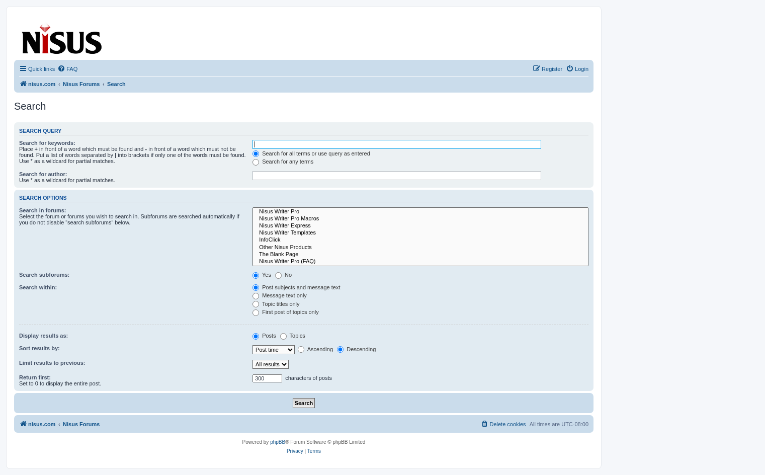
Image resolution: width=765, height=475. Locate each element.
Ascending (315, 349)
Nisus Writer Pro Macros (420, 218)
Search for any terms (282, 162)
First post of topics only (285, 312)
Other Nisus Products (420, 247)
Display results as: (43, 336)
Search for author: (43, 174)
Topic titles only (275, 304)
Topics (292, 336)
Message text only (279, 295)
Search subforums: (44, 275)
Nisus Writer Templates (420, 232)
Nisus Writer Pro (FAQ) (420, 261)
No (283, 275)
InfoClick (420, 240)
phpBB (277, 442)
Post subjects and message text (296, 287)
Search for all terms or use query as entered (311, 153)
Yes (261, 275)
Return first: (35, 377)
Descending (356, 349)
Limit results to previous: (52, 363)
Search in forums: (42, 210)
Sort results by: (39, 348)
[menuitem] (67, 69)
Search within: (38, 287)
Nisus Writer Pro (420, 211)
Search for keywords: (47, 143)
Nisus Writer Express (420, 225)
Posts (264, 336)
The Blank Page (420, 254)
